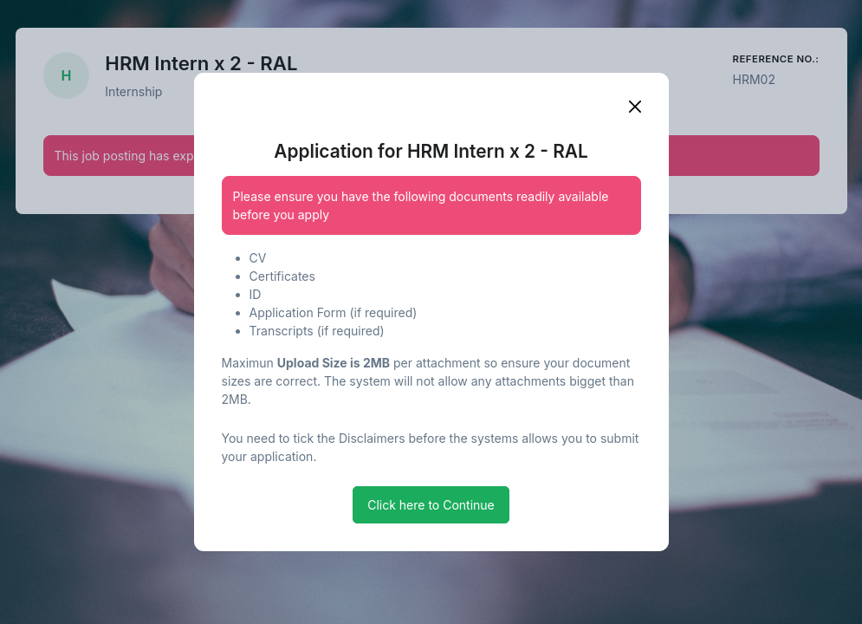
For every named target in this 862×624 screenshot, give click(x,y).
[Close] (635, 107)
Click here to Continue (431, 504)
